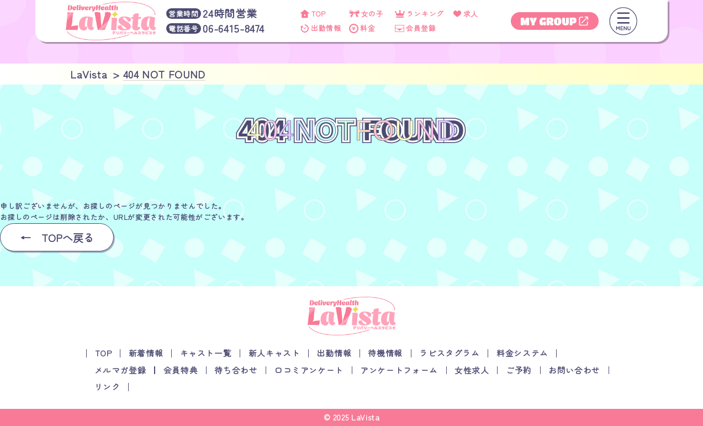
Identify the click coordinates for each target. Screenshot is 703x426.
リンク (107, 386)
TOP (103, 353)
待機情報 (385, 353)
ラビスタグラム (449, 353)
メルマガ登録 (120, 370)
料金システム (522, 353)
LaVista (365, 417)
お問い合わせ (574, 370)
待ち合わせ (235, 370)
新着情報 (146, 353)
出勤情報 (334, 353)
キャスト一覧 (206, 353)
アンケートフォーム (399, 370)
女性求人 (471, 370)
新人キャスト (274, 353)
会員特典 (180, 370)
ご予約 (519, 370)
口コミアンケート (308, 370)
